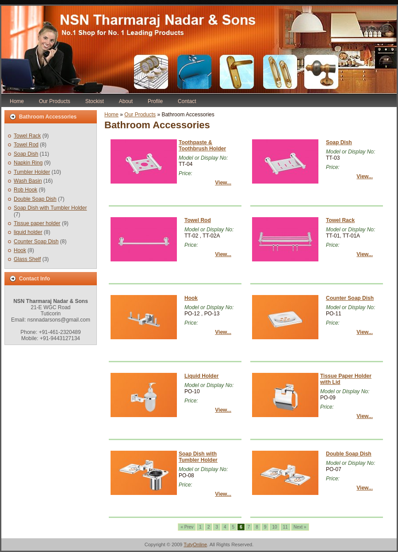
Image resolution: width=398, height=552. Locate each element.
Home (111, 114)
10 (274, 527)
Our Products (140, 114)
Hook (20, 250)
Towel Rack (27, 136)
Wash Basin (28, 181)
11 (285, 527)
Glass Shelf (27, 259)
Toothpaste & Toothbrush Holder (202, 145)
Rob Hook (25, 190)
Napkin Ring (28, 163)
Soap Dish (26, 154)
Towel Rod (26, 145)
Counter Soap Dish (36, 241)
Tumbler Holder (32, 172)
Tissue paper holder (37, 223)
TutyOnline (195, 544)
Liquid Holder (201, 376)
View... (223, 183)
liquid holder (28, 232)
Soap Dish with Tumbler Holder (50, 208)
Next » (300, 527)
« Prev (186, 527)
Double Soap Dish (35, 199)
